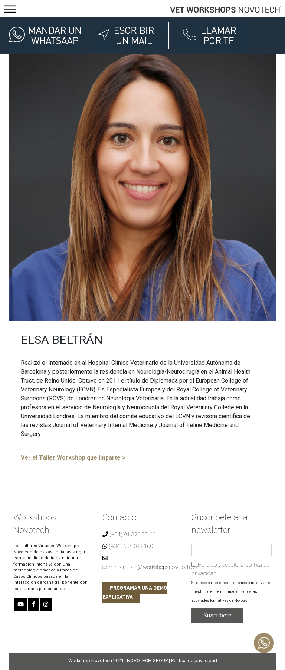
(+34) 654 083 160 (127, 546)
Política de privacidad (194, 660)
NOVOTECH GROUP (147, 660)
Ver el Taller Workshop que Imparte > (73, 457)
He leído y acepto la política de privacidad (230, 569)
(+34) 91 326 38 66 (128, 534)
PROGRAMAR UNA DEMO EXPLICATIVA (134, 593)
